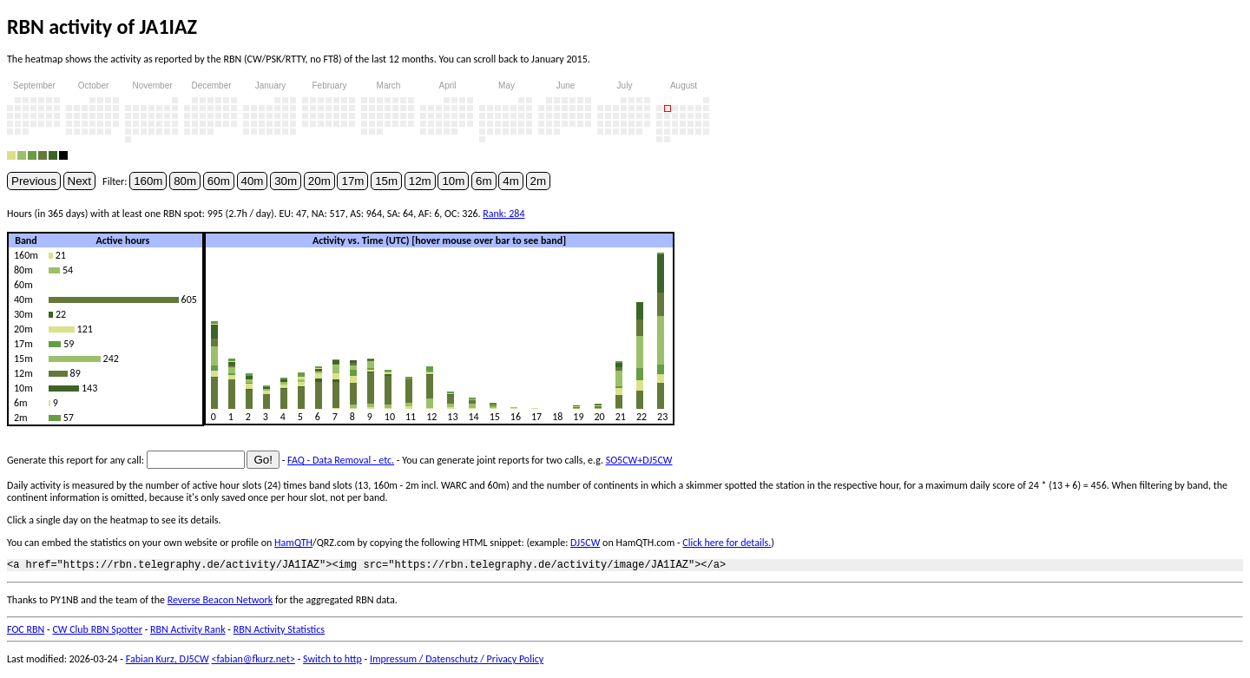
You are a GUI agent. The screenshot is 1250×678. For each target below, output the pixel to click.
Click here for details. (726, 542)
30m (285, 181)
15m (386, 181)
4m (511, 181)
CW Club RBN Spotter (97, 632)
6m (484, 181)
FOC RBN (25, 632)
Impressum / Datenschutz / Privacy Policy (456, 661)
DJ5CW (585, 542)
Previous (33, 181)
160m (148, 181)
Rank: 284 (503, 213)
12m (420, 181)
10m (453, 181)
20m (319, 181)
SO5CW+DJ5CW (639, 460)
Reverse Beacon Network (220, 602)
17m (352, 181)
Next (79, 181)
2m (538, 181)
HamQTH (293, 542)
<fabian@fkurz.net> (253, 661)
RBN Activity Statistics (279, 632)
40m (252, 181)
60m (218, 181)
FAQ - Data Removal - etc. (340, 460)
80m (185, 181)
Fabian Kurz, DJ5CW (167, 661)
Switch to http (332, 661)
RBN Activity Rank (188, 632)
